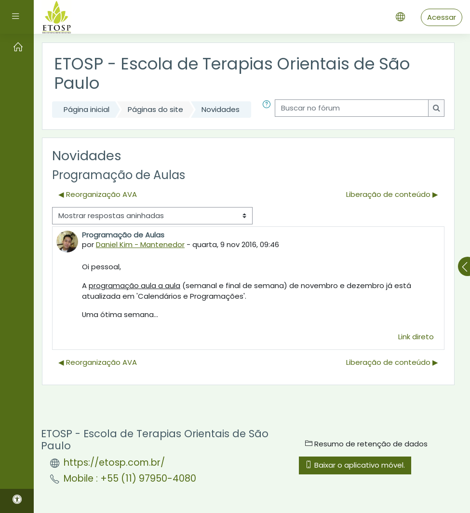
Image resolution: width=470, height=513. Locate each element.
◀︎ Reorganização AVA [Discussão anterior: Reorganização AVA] (97, 194)
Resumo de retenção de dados (366, 444)
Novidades (220, 109)
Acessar (441, 17)
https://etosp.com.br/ (114, 462)
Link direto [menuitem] (416, 337)
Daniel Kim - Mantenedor (140, 244)
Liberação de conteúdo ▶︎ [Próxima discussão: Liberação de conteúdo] (392, 194)
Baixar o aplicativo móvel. (355, 465)
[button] (266, 109)
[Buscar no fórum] (352, 108)
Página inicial (86, 109)
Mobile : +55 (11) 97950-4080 (130, 478)
